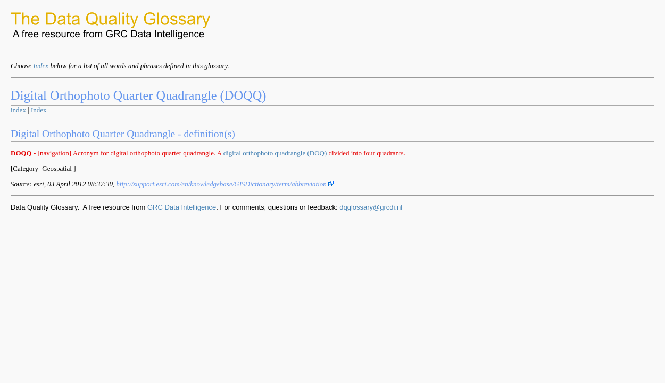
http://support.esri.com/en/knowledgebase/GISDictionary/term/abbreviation (225, 184)
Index (40, 66)
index (18, 110)
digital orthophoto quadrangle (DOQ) (275, 153)
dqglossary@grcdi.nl (370, 207)
